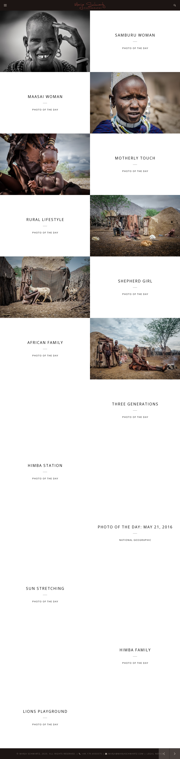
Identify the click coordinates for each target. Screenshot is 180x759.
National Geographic (135, 540)
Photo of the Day (135, 48)
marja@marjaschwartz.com (126, 753)
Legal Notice (155, 753)
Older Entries (162, 752)
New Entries (172, 752)
